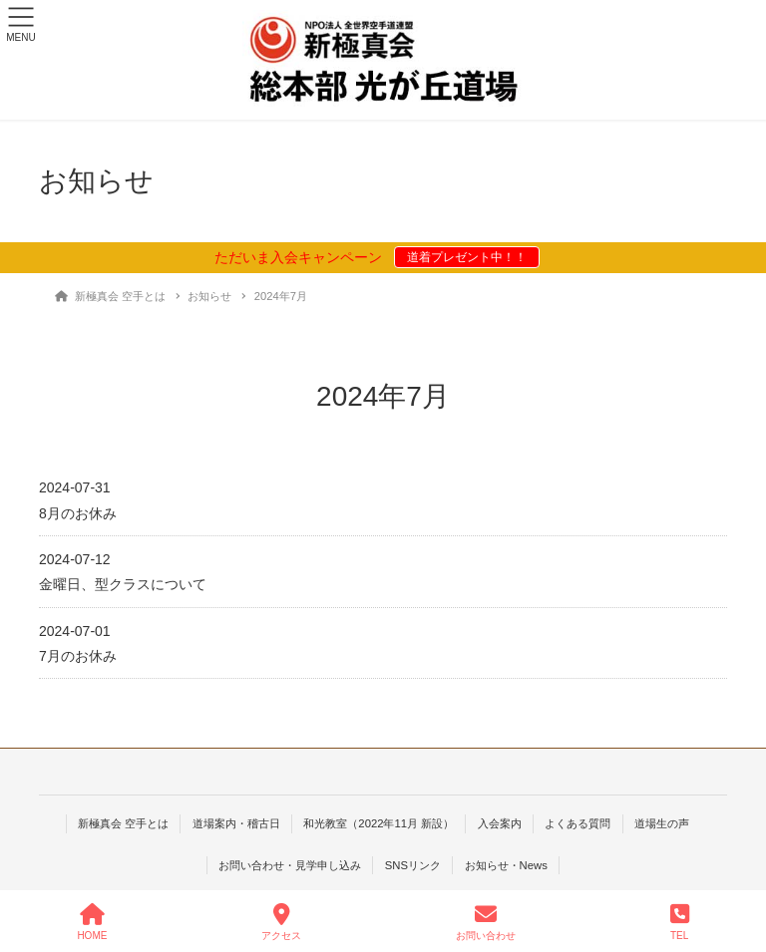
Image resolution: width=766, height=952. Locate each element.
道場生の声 (661, 823)
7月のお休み (78, 656)
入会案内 (500, 823)
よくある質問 (577, 823)
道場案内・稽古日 (236, 823)
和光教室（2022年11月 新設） (378, 823)
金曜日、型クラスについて (122, 584)
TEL (679, 922)
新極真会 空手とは (123, 823)
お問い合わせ (486, 922)
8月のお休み (78, 513)
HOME (92, 922)
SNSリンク (413, 865)
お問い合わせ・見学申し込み (289, 865)
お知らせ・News (506, 865)
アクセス (281, 922)
